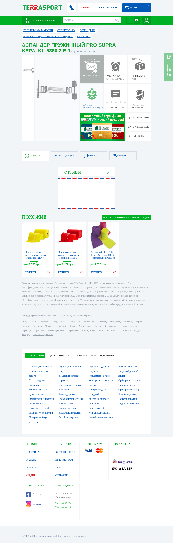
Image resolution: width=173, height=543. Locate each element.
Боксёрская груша (68, 417)
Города (51, 355)
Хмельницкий (85, 326)
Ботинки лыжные (127, 366)
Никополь (126, 330)
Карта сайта (63, 536)
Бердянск (138, 330)
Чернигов (37, 326)
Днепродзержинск (130, 326)
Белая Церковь (87, 330)
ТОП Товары (80, 355)
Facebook (33, 494)
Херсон (139, 322)
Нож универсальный (99, 412)
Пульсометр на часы (99, 375)
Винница (128, 322)
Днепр (54, 322)
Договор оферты (80, 536)
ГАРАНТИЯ (32, 467)
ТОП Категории (35, 355)
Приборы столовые (128, 385)
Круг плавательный (39, 408)
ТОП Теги (64, 355)
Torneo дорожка (67, 394)
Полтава (25, 326)
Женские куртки (127, 394)
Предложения (107, 355)
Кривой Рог (89, 322)
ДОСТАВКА (32, 452)
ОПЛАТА (31, 459)
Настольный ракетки (70, 412)
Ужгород (26, 334)
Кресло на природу (99, 399)
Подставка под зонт (128, 403)
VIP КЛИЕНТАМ (64, 459)
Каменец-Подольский (43, 334)
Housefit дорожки (127, 399)
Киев (24, 322)
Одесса (44, 322)
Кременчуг (39, 330)
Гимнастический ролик (41, 412)
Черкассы (49, 326)
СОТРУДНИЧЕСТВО (66, 452)
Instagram (33, 504)
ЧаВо (93, 355)
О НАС (58, 467)
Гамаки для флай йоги (40, 366)
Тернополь (73, 330)
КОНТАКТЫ (61, 475)
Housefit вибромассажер (101, 417)
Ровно (98, 326)
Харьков (33, 322)
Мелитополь (112, 330)
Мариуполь (115, 322)
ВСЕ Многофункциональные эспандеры (126, 217)
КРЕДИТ (30, 475)
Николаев (102, 322)
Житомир (62, 326)
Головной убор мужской (71, 399)
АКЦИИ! (85, 7)
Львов (64, 322)
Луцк (100, 330)
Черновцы (26, 330)
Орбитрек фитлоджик (129, 380)
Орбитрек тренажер (128, 389)
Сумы (72, 326)
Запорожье (75, 322)
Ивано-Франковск (56, 330)
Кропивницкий (111, 326)
